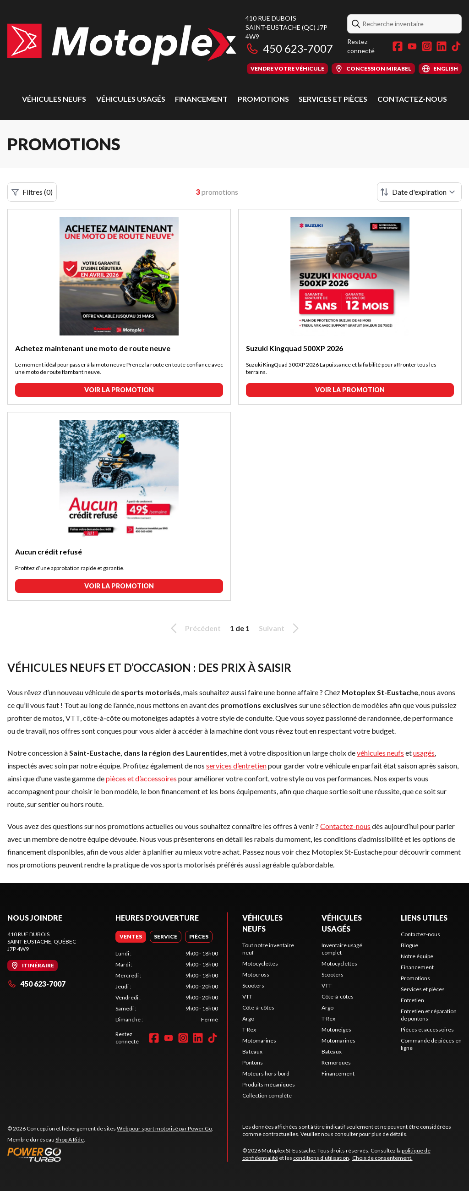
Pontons (252, 1062)
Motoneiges (336, 1029)
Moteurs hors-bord (265, 1073)
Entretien (412, 1000)
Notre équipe (417, 956)
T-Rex (249, 1029)
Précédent (194, 628)
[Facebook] (397, 46)
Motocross (255, 974)
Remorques (336, 1062)
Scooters (253, 985)
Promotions (263, 98)
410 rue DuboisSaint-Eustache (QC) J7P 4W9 (286, 27)
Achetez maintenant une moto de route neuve (92, 348)
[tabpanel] (166, 986)
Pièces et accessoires (427, 1029)
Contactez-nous (412, 98)
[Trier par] (419, 192)
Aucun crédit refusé (48, 551)
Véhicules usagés (130, 98)
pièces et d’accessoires (141, 778)
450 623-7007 (289, 48)
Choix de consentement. (382, 1157)
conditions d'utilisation (321, 1157)
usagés (424, 752)
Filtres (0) (32, 192)
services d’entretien (236, 765)
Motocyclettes (260, 963)
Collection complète (267, 1095)
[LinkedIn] (441, 46)
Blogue (409, 945)
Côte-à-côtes (258, 1007)
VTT (247, 996)
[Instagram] (426, 46)
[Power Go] (110, 1154)
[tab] (130, 937)
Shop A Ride (69, 1139)
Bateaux (252, 1051)
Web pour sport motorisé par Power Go (164, 1128)
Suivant (280, 628)
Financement (201, 98)
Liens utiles (424, 917)
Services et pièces (333, 98)
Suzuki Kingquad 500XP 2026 (294, 348)
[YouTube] (412, 46)
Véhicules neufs (54, 98)
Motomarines (259, 1040)
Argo (248, 1018)
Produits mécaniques (268, 1084)
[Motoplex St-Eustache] (121, 44)
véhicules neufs (380, 752)
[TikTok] (456, 46)
